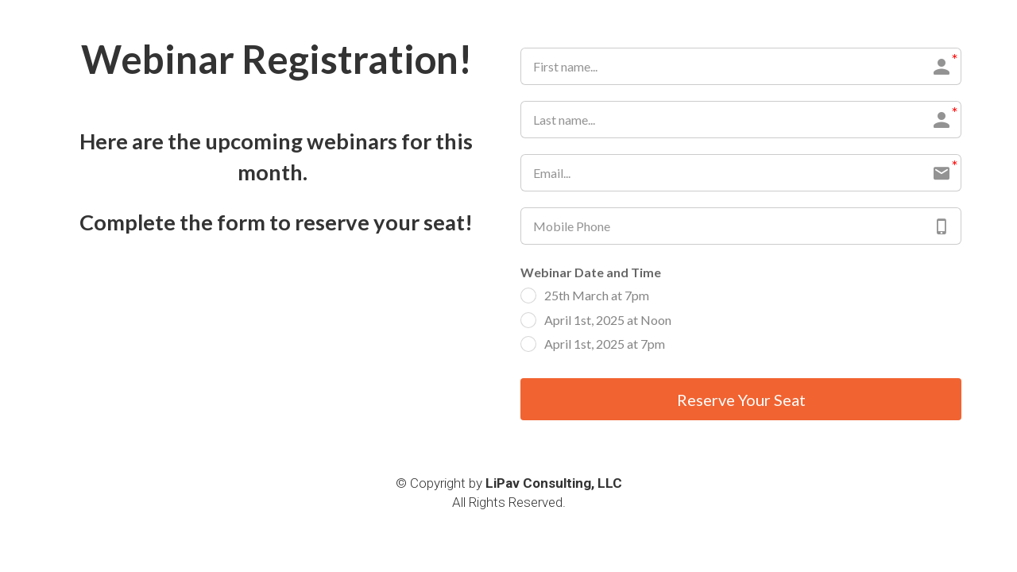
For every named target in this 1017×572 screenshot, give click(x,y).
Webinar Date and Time (590, 272)
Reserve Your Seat (741, 399)
